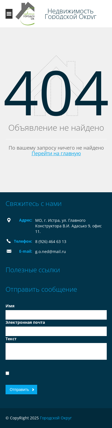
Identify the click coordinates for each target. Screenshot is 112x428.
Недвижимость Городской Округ (70, 13)
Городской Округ (56, 417)
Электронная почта (25, 322)
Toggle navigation (9, 14)
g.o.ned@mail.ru (50, 251)
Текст (11, 338)
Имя (10, 305)
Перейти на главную (56, 153)
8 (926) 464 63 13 (50, 241)
